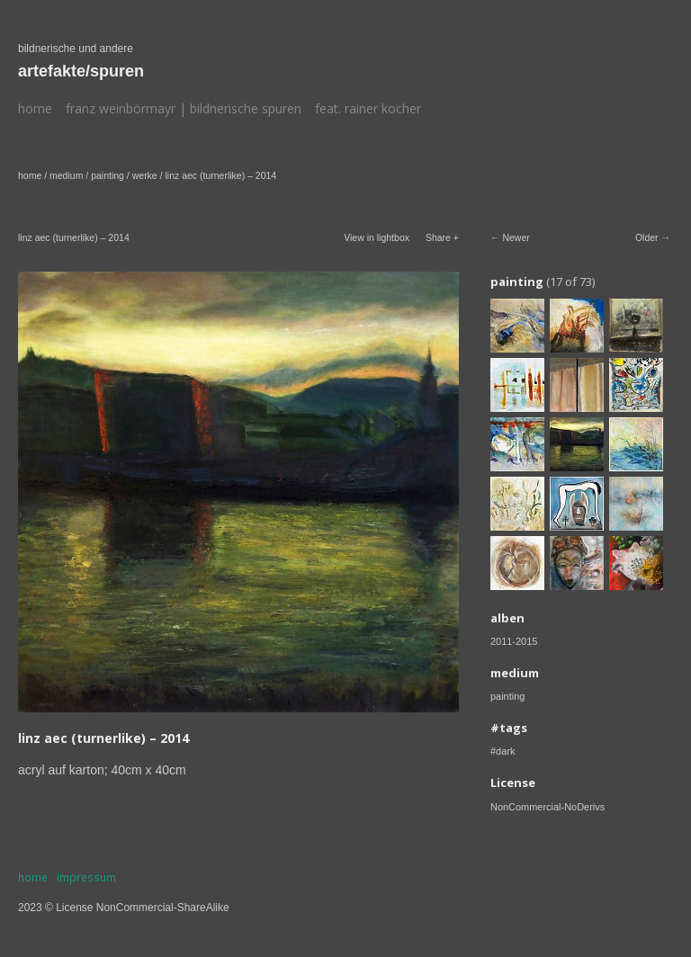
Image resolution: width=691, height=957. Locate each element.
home (35, 108)
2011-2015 (513, 641)
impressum (86, 877)
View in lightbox (376, 237)
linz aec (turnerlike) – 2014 (220, 175)
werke (144, 175)
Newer (515, 237)
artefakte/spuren (81, 71)
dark (505, 751)
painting (107, 175)
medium (66, 175)
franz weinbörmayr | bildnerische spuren (183, 108)
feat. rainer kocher (368, 108)
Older (647, 237)
